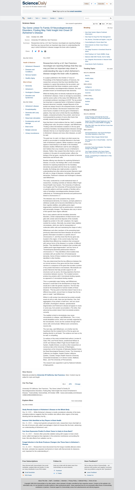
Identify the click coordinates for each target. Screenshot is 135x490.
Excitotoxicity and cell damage (32, 122)
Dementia (28, 86)
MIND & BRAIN (88, 84)
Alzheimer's (29, 89)
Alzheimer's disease (32, 106)
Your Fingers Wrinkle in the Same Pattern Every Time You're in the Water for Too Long (98, 152)
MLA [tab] (64, 384)
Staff (50, 480)
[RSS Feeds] (107, 3)
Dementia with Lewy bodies (32, 114)
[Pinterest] (39, 51)
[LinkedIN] (42, 51)
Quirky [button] (61, 18)
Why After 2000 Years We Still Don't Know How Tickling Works (99, 126)
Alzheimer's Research (32, 66)
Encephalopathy (30, 109)
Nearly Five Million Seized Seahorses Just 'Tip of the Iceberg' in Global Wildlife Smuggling (98, 121)
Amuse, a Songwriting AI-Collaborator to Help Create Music (98, 156)
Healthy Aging (30, 78)
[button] (95, 23)
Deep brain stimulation (32, 118)
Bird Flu (87, 75)
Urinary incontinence (32, 133)
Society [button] (53, 18)
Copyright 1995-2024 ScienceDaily (34, 483)
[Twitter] (35, 51)
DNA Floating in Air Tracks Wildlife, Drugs (97, 54)
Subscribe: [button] (101, 3)
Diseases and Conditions (29, 71)
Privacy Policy (73, 480)
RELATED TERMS (28, 102)
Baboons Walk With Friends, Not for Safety (97, 57)
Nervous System (30, 75)
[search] (111, 18)
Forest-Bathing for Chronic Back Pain (96, 42)
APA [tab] (70, 384)
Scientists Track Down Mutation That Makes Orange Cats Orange (98, 147)
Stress (87, 104)
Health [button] (30, 18)
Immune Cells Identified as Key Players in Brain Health (41, 420)
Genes (87, 81)
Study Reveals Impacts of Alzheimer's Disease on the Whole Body (45, 409)
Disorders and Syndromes (30, 97)
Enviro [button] (44, 18)
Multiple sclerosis (31, 130)
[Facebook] (32, 51)
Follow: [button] (87, 3)
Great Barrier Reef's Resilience (94, 64)
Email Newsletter (30, 472)
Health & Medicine (29, 62)
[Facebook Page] (91, 3)
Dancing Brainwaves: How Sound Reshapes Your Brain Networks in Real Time (98, 133)
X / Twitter (59, 473)
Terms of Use (93, 480)
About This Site (42, 480)
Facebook (59, 470)
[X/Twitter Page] (95, 3)
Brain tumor (29, 126)
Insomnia (87, 93)
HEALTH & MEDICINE (89, 72)
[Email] (45, 51)
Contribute (57, 480)
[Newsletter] (111, 3)
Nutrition (87, 101)
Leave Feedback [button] (92, 472)
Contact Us (90, 475)
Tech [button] (37, 18)
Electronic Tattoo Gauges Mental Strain (96, 137)
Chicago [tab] (77, 384)
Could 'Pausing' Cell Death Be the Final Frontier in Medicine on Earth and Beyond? (97, 117)
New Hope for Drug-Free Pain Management (98, 37)
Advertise (64, 480)
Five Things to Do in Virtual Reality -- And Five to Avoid (98, 140)
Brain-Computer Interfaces (92, 90)
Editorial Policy (83, 480)
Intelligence (88, 87)
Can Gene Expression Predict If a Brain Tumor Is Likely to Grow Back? (47, 431)
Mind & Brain (27, 82)
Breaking (87, 27)
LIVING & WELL (88, 95)
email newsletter (76, 11)
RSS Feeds (28, 475)
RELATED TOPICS (28, 58)
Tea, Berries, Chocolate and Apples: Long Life (98, 39)
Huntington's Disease (32, 92)
